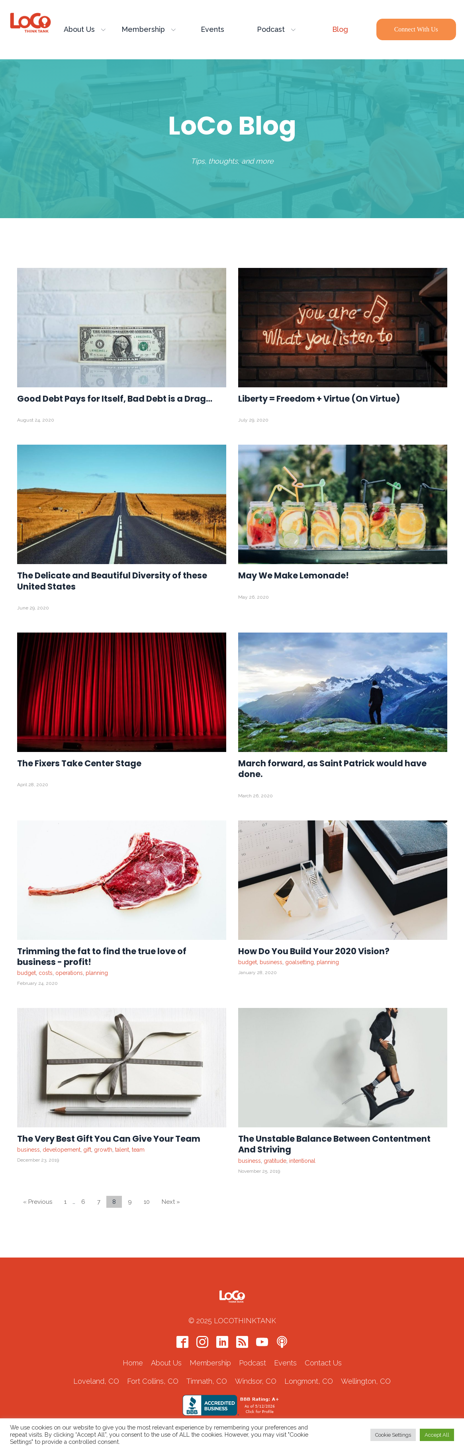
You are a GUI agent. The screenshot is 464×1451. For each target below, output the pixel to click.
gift (87, 1150)
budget (26, 973)
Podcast (276, 29)
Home (133, 1363)
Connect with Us (416, 29)
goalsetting (299, 962)
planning (97, 973)
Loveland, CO (96, 1382)
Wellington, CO (366, 1382)
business (271, 962)
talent (122, 1150)
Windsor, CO (255, 1382)
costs (46, 973)
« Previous (37, 1202)
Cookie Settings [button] (393, 1435)
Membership (148, 29)
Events (212, 29)
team (138, 1150)
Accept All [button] (437, 1435)
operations (69, 973)
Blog (340, 29)
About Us (85, 29)
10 (147, 1202)
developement (61, 1150)
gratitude (275, 1161)
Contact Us (323, 1363)
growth (103, 1150)
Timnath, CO (206, 1382)
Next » (171, 1202)
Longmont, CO (308, 1382)
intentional (302, 1161)
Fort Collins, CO (152, 1382)
